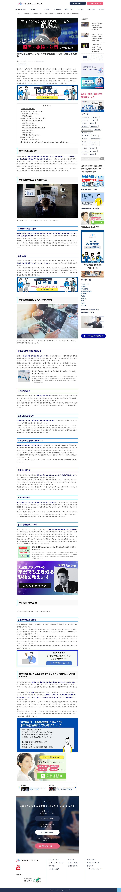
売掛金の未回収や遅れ (31, 114)
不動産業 (92, 148)
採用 (94, 120)
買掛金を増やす (29, 132)
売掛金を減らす (29, 130)
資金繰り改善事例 (86, 132)
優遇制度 (85, 126)
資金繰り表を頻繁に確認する (34, 121)
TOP (19, 14)
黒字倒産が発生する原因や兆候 (31, 111)
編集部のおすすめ (95, 138)
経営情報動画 (72, 866)
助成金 (84, 123)
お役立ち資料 (57, 9)
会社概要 (90, 866)
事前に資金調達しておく (32, 135)
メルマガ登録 (48, 818)
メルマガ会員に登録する (94, 336)
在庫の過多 (28, 116)
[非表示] (49, 105)
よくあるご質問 (91, 9)
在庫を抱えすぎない (31, 125)
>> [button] (100, 59)
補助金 (92, 123)
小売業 (84, 154)
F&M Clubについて (35, 9)
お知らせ (71, 860)
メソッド (85, 145)
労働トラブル (94, 145)
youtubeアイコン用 (18, 867)
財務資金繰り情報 (37, 14)
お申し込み (102, 9)
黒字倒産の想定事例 (28, 137)
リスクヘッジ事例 (86, 129)
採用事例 (97, 129)
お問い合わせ (79, 3)
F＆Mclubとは (53, 860)
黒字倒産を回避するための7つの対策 (33, 118)
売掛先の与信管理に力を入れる (34, 128)
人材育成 (95, 117)
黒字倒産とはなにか (28, 109)
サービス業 (93, 151)
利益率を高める (29, 123)
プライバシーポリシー (95, 869)
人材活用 (83, 286)
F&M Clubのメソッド (20, 9)
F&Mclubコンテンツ (56, 863)
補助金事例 (94, 126)
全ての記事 (26, 14)
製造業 (84, 148)
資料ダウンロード (96, 3)
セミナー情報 (79, 9)
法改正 (95, 135)
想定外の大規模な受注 (31, 140)
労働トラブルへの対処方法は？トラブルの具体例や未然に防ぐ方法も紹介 (97, 37)
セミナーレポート (93, 142)
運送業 (92, 154)
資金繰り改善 (22, 64)
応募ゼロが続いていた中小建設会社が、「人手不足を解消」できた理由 (97, 26)
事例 (84, 142)
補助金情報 (84, 289)
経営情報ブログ (69, 9)
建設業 (84, 151)
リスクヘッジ (86, 120)
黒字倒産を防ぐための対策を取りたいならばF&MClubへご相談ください (45, 142)
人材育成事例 (86, 135)
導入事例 (47, 9)
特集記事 (85, 138)
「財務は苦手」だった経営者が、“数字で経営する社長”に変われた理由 (97, 48)
